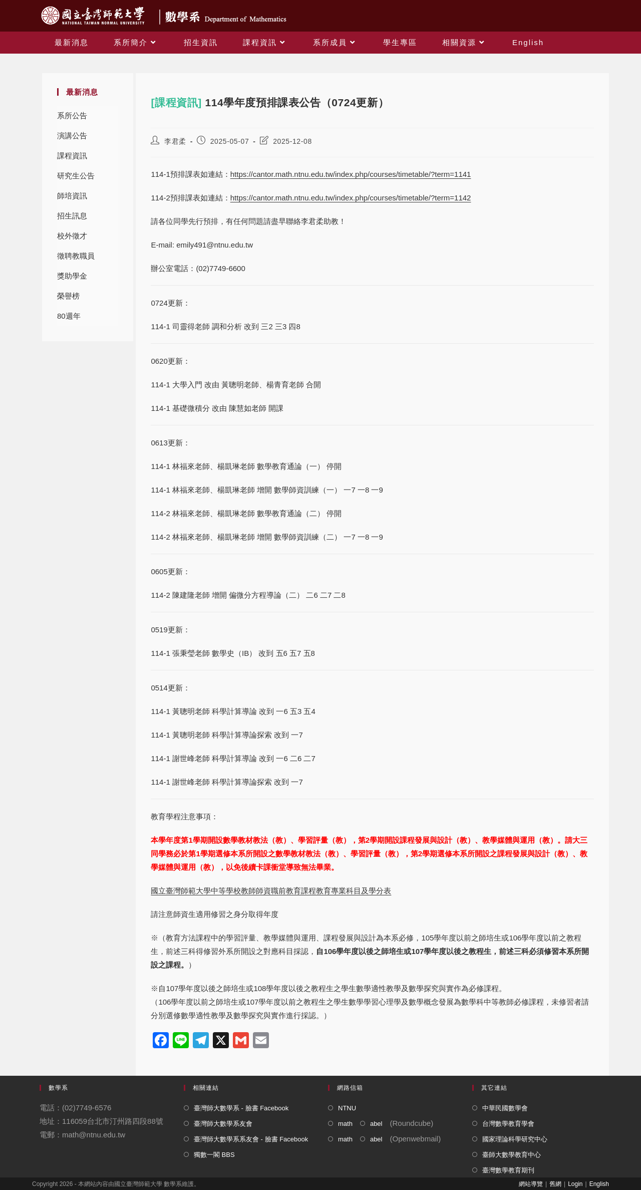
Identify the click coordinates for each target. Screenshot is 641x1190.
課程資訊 (72, 155)
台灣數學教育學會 (508, 1123)
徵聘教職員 (76, 256)
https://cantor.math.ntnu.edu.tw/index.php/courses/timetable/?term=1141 (350, 174)
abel (376, 1123)
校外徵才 (72, 235)
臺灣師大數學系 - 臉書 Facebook (241, 1108)
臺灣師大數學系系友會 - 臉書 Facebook (251, 1139)
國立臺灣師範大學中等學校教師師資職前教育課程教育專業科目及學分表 (271, 890)
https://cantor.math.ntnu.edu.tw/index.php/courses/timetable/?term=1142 (350, 197)
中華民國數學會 (505, 1108)
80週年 (69, 316)
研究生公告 (76, 175)
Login (575, 1183)
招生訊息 (72, 215)
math (345, 1123)
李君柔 (175, 141)
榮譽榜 (68, 296)
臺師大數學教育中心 (511, 1154)
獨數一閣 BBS (214, 1154)
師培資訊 (72, 195)
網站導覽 (531, 1183)
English (599, 1183)
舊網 (555, 1183)
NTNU (347, 1108)
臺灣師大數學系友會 (223, 1123)
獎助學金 (72, 276)
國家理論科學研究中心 (514, 1139)
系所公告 (72, 115)
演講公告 (72, 135)
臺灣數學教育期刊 (508, 1170)
